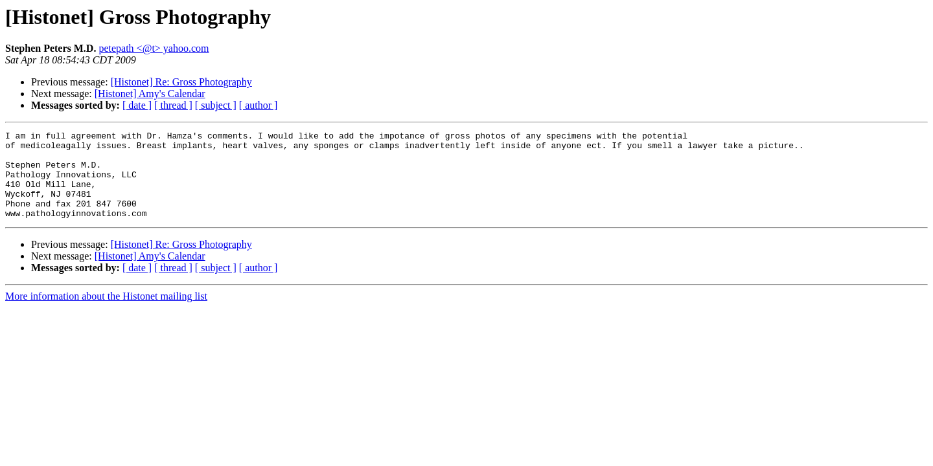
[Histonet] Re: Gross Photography (181, 81)
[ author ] (258, 105)
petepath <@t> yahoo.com (153, 48)
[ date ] (137, 105)
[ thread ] (173, 105)
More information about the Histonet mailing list (106, 313)
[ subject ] (215, 105)
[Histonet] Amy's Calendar (150, 93)
